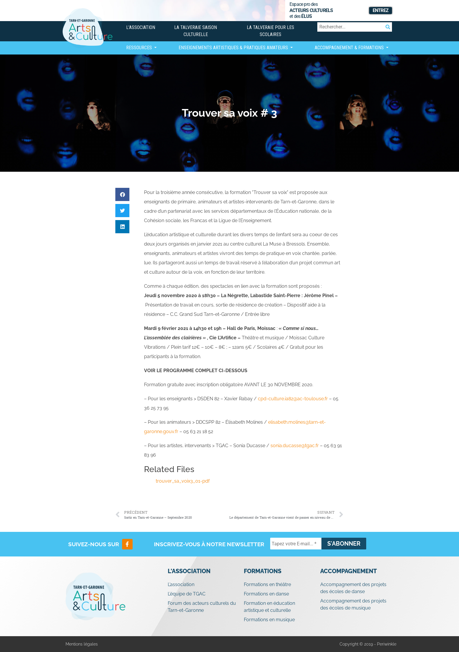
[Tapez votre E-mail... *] (295, 543)
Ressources (139, 47)
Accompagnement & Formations (350, 47)
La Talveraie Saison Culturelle (195, 31)
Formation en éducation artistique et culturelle (269, 606)
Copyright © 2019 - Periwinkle (368, 644)
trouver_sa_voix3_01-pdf (183, 481)
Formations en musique (269, 619)
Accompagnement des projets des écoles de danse (353, 588)
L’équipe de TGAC (186, 594)
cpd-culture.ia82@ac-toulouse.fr (293, 398)
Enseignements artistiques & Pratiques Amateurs (234, 47)
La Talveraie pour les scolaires (270, 31)
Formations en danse (266, 594)
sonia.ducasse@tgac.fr (294, 445)
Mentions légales (82, 644)
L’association (140, 27)
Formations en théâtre (267, 584)
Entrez (380, 10)
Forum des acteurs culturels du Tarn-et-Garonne (202, 606)
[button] (122, 194)
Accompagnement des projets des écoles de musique (353, 604)
